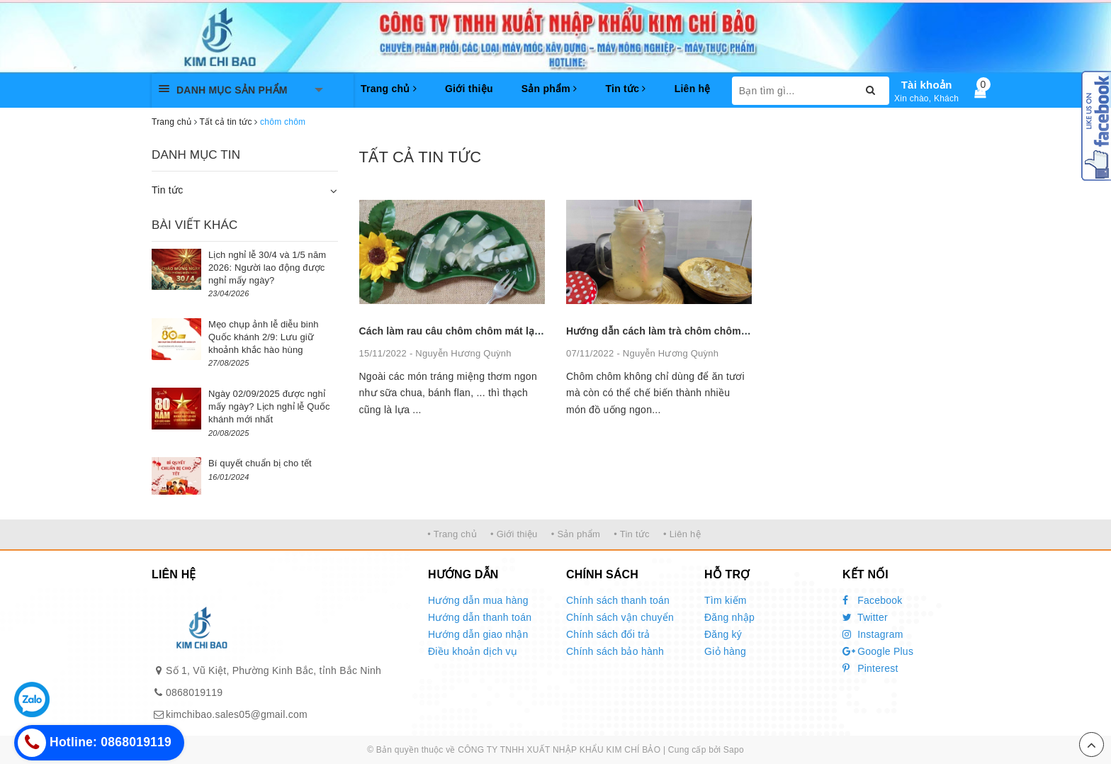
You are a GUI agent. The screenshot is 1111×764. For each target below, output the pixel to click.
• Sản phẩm (575, 534)
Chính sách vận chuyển (620, 617)
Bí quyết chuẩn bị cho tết (260, 463)
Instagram (872, 634)
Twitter (865, 617)
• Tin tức (631, 534)
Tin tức (625, 88)
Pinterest (870, 668)
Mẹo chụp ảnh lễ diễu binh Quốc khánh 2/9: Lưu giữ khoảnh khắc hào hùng (263, 337)
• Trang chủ (452, 534)
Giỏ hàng (725, 651)
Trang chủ (389, 88)
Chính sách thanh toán (618, 600)
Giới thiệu (469, 88)
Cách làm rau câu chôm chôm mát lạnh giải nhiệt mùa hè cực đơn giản (529, 331)
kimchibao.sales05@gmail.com (237, 714)
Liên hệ (693, 88)
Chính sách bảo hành (615, 651)
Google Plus (877, 651)
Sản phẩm (549, 88)
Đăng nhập (729, 617)
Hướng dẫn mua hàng (478, 600)
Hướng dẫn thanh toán (479, 617)
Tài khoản (926, 85)
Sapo (733, 750)
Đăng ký (723, 634)
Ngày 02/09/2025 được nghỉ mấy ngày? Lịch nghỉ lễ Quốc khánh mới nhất (269, 406)
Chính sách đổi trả (608, 634)
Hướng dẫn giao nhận (478, 634)
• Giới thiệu (514, 534)
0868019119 (194, 692)
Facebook (872, 600)
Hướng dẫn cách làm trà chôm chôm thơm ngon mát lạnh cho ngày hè (734, 331)
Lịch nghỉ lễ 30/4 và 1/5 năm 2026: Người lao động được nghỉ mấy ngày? (267, 267)
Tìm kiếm (725, 600)
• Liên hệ (682, 534)
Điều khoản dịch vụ (472, 651)
